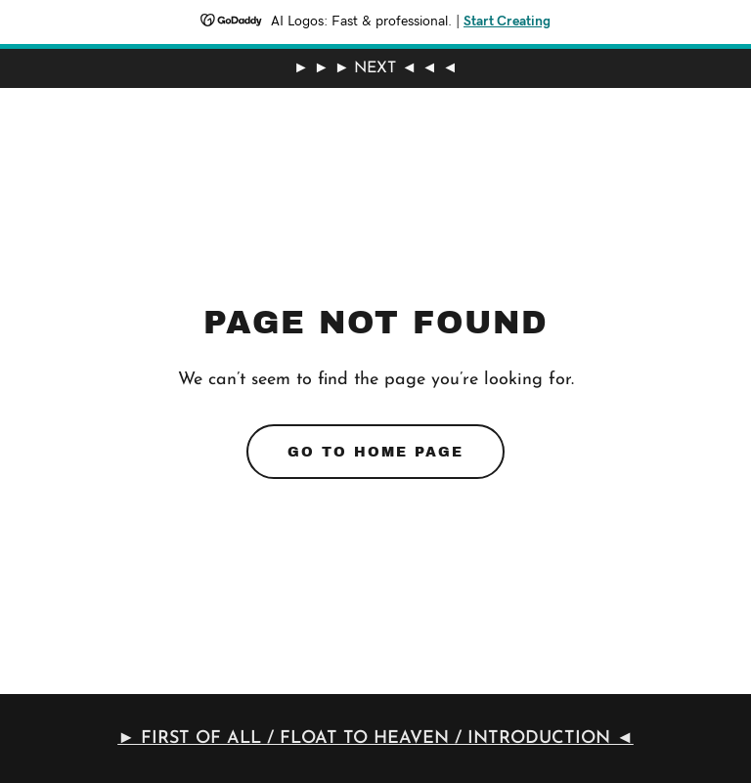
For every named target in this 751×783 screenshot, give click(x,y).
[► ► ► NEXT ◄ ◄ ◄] (375, 68)
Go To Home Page (375, 452)
